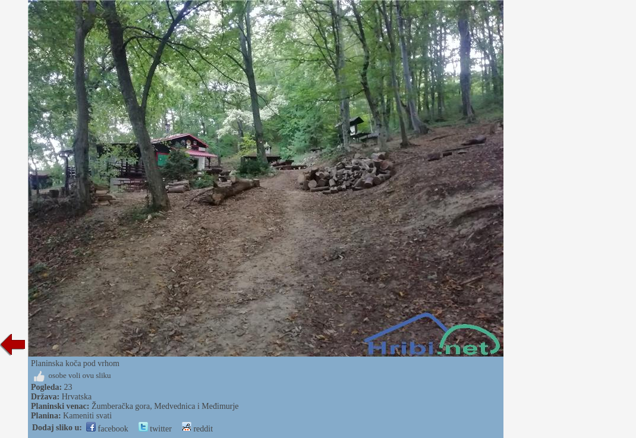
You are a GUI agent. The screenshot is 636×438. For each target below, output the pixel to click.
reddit (197, 428)
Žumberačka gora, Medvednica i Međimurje (165, 406)
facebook (107, 428)
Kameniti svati (87, 415)
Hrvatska (77, 396)
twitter (155, 428)
